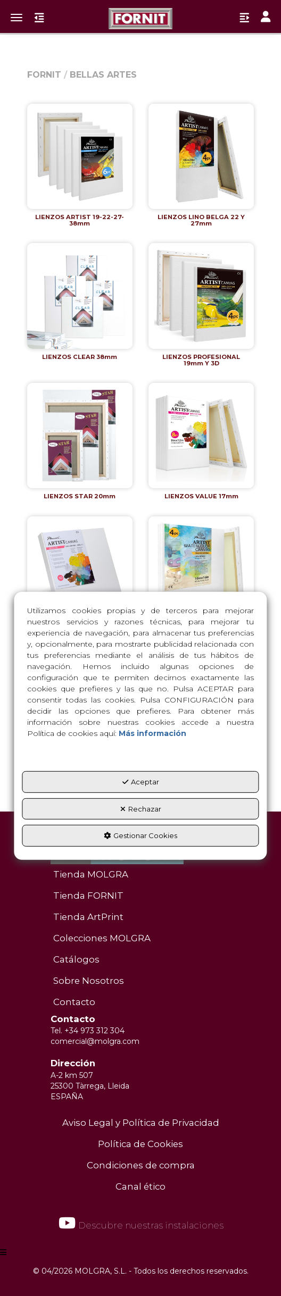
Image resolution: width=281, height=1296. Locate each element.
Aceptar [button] (140, 781)
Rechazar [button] (140, 808)
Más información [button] (152, 733)
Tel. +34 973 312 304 (88, 1030)
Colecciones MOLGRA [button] (102, 938)
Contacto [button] (74, 1002)
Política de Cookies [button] (140, 1144)
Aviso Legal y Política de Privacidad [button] (140, 1122)
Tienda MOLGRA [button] (90, 874)
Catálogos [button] (76, 959)
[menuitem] (140, 875)
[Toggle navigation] (265, 17)
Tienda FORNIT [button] (88, 895)
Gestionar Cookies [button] (140, 835)
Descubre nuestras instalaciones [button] (140, 1223)
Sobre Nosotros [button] (88, 980)
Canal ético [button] (140, 1186)
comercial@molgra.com (95, 1041)
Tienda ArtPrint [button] (88, 917)
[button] (140, 18)
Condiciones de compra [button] (141, 1165)
